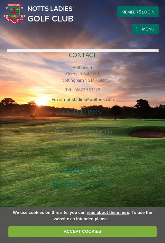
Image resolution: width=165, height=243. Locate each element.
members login (138, 11)
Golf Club (50, 14)
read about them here (108, 212)
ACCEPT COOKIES (82, 231)
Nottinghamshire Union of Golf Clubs (83, 137)
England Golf (83, 144)
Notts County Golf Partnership (83, 131)
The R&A (83, 151)
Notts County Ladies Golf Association (83, 124)
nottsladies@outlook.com (89, 99)
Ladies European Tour (83, 158)
